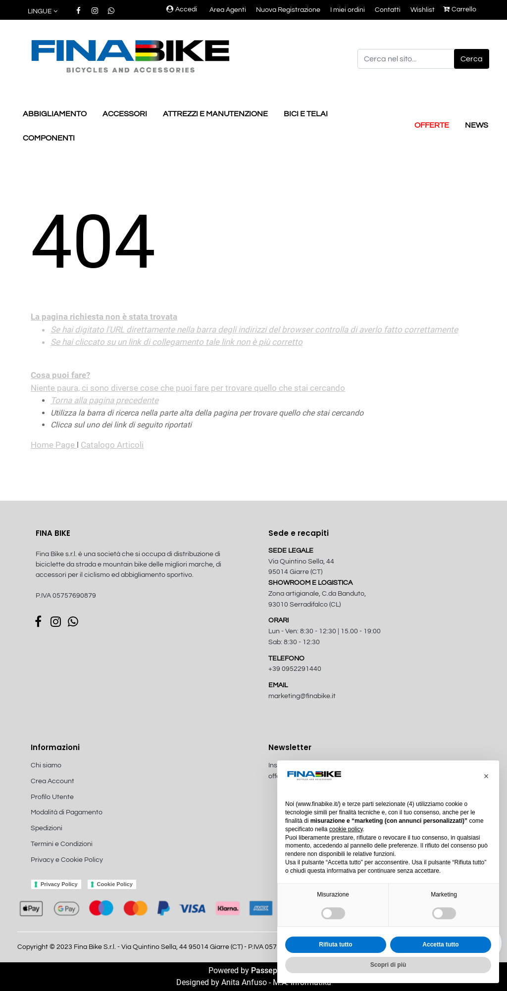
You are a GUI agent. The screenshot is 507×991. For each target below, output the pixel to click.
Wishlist (422, 9)
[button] (43, 11)
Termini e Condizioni (62, 844)
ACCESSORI (124, 114)
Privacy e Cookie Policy (67, 859)
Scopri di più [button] (388, 964)
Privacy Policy (59, 884)
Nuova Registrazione (288, 9)
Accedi (181, 9)
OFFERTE (431, 125)
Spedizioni (46, 828)
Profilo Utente (52, 797)
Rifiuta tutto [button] (335, 944)
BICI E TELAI (306, 114)
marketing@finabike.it (302, 696)
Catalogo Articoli (112, 445)
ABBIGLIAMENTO (55, 114)
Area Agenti (227, 9)
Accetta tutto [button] (440, 944)
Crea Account (52, 781)
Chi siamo (46, 765)
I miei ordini (347, 9)
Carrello (459, 9)
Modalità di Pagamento (66, 812)
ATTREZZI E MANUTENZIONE (215, 114)
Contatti (388, 9)
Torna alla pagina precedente (104, 400)
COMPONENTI (49, 138)
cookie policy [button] (346, 829)
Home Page (54, 445)
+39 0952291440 (294, 668)
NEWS (476, 125)
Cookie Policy (115, 884)
